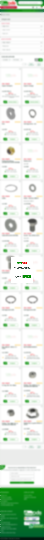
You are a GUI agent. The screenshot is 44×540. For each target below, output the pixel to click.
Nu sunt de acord (18, 276)
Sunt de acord (27, 276)
